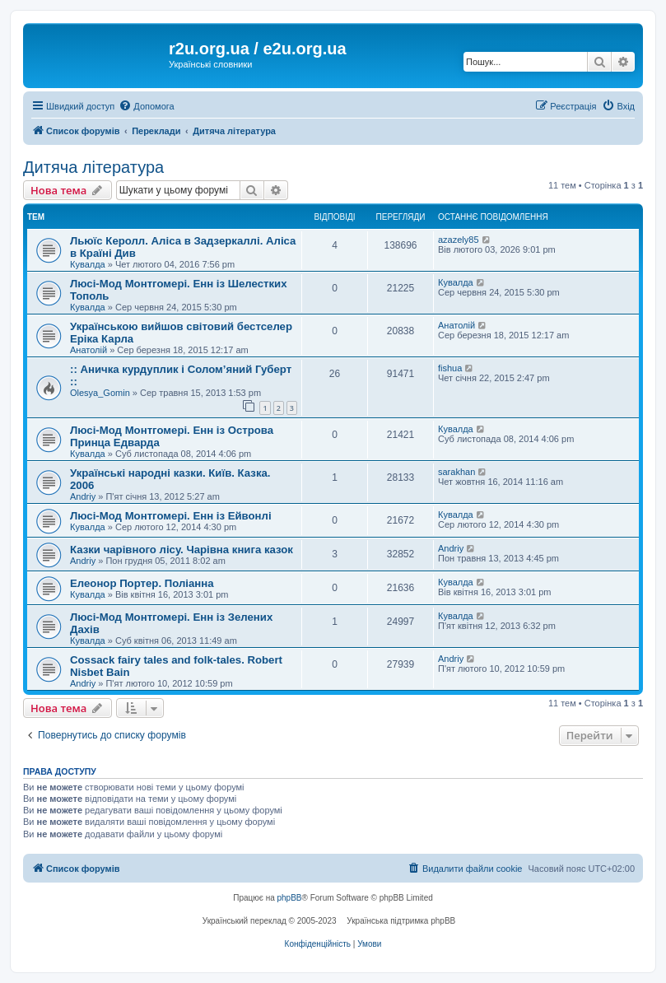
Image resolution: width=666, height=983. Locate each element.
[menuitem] (146, 106)
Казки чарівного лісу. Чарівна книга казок (181, 549)
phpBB (289, 897)
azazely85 (458, 240)
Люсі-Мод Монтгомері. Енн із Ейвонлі (171, 516)
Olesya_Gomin (100, 393)
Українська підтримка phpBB (401, 920)
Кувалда (87, 264)
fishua (450, 368)
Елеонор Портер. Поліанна (142, 583)
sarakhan (456, 472)
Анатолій (88, 350)
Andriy (82, 496)
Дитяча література (93, 167)
